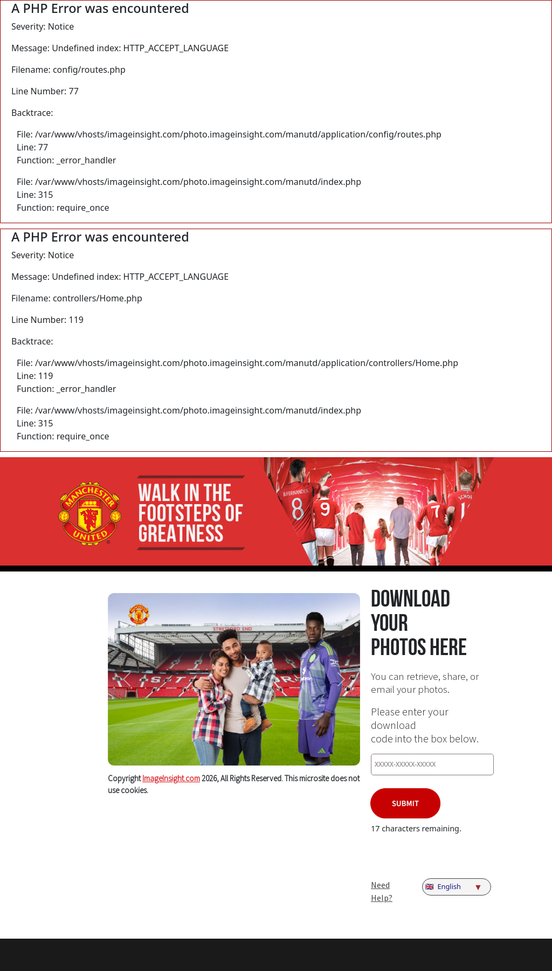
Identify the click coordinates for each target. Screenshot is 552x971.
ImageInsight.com (171, 778)
